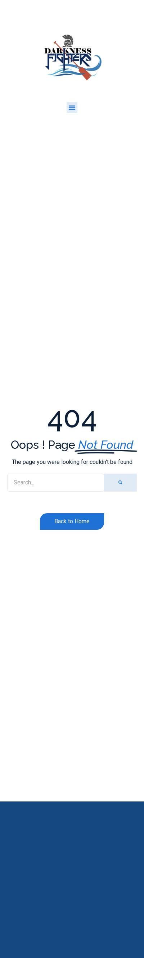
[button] (72, 107)
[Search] (120, 483)
